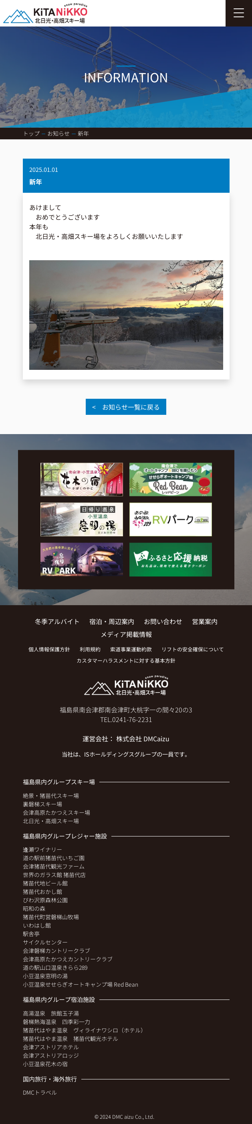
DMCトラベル (40, 1092)
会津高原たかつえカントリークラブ (68, 959)
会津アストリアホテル (51, 1047)
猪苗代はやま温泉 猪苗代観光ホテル (70, 1038)
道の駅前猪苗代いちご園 (54, 858)
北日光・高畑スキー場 (51, 821)
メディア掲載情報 (126, 634)
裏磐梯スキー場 (42, 804)
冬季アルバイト (57, 621)
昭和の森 (34, 908)
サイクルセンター (45, 942)
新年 (83, 133)
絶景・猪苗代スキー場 (51, 795)
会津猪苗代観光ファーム (54, 866)
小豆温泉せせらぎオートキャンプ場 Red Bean (80, 984)
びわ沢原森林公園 (45, 900)
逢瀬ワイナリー (42, 849)
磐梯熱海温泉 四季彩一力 (56, 1022)
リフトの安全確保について (192, 649)
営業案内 (205, 621)
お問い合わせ (163, 621)
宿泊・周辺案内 (111, 621)
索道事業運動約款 (131, 649)
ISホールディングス (109, 754)
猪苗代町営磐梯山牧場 (51, 917)
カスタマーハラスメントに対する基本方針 (126, 660)
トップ (31, 133)
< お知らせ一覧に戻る (126, 407)
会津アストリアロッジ (51, 1055)
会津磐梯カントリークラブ (56, 951)
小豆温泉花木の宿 (45, 1064)
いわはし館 (37, 925)
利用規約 (90, 649)
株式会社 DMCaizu (142, 738)
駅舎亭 (31, 934)
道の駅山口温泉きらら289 (55, 967)
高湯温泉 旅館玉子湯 (51, 1013)
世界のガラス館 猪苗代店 (54, 875)
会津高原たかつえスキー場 (56, 812)
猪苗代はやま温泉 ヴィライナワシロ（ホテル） (84, 1030)
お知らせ (58, 133)
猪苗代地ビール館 (45, 883)
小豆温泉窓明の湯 (45, 976)
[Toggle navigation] (239, 13)
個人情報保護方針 (49, 649)
